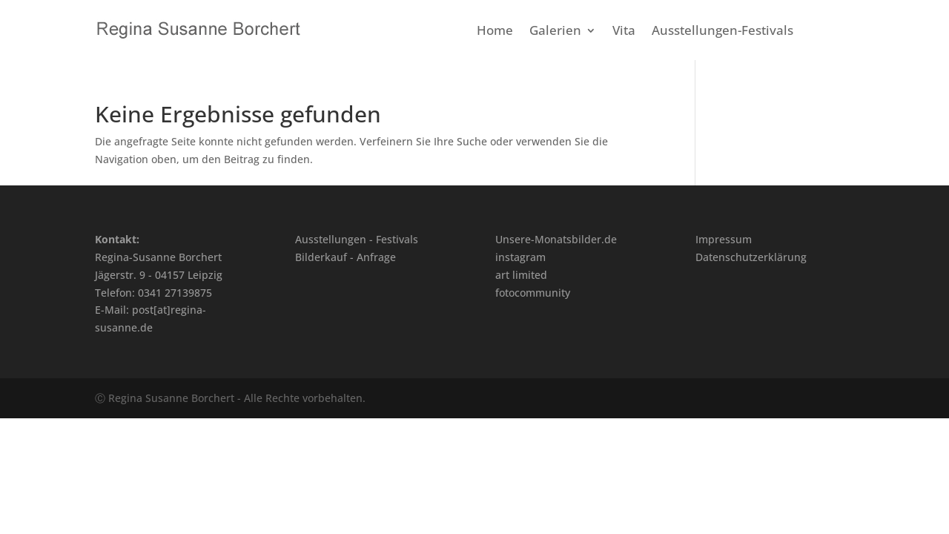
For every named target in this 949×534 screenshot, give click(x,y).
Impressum (723, 239)
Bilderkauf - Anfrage (345, 257)
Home (495, 32)
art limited (521, 275)
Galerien (555, 32)
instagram (520, 257)
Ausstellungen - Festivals (356, 239)
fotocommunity (532, 293)
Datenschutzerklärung (751, 257)
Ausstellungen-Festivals (722, 32)
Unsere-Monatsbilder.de (556, 239)
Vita (623, 32)
